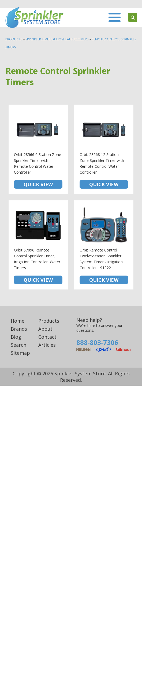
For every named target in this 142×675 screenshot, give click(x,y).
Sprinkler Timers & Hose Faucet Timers (56, 39)
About (45, 329)
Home (17, 321)
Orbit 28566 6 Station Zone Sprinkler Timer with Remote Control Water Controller (38, 149)
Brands (19, 329)
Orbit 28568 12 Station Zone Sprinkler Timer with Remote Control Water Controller (104, 149)
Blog (16, 337)
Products (13, 39)
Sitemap (20, 353)
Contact (47, 337)
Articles (47, 345)
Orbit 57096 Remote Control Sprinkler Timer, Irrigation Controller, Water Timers (38, 245)
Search (18, 345)
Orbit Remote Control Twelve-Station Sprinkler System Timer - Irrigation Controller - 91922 (104, 245)
